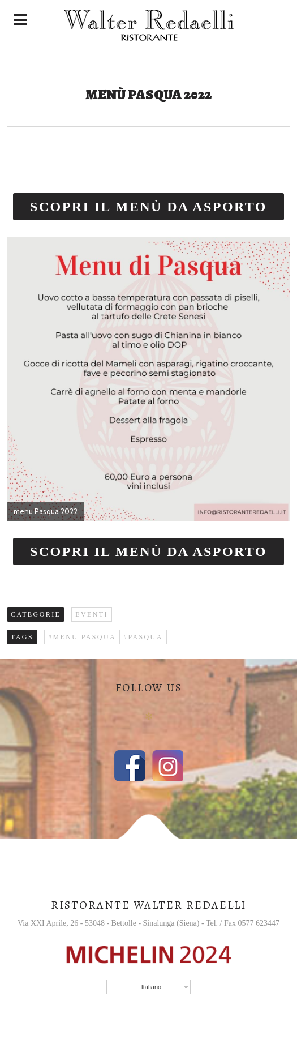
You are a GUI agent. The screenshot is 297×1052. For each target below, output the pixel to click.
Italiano (151, 986)
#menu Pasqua (82, 637)
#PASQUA (143, 637)
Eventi (91, 614)
